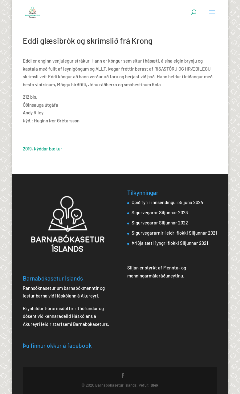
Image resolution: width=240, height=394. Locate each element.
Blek (154, 385)
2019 (27, 148)
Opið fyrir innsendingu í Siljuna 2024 (167, 202)
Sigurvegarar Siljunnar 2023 (160, 212)
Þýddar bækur (48, 148)
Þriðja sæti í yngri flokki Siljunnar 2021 (170, 243)
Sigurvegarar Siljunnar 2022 (160, 222)
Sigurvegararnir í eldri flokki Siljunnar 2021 (174, 233)
